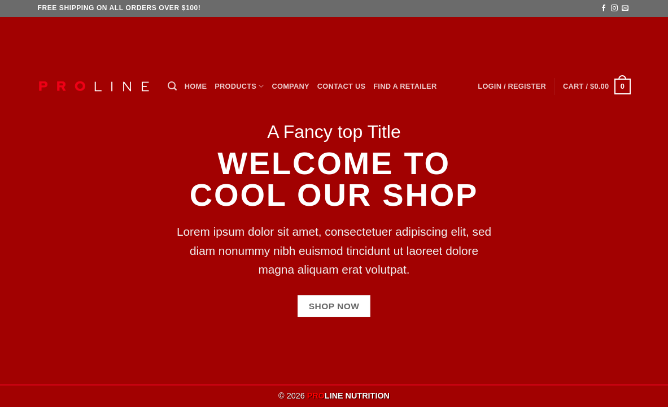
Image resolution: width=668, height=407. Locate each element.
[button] (172, 86)
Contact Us (341, 86)
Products (239, 86)
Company (290, 86)
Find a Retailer (404, 86)
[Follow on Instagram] (614, 8)
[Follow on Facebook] (603, 8)
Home (196, 86)
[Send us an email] (625, 8)
